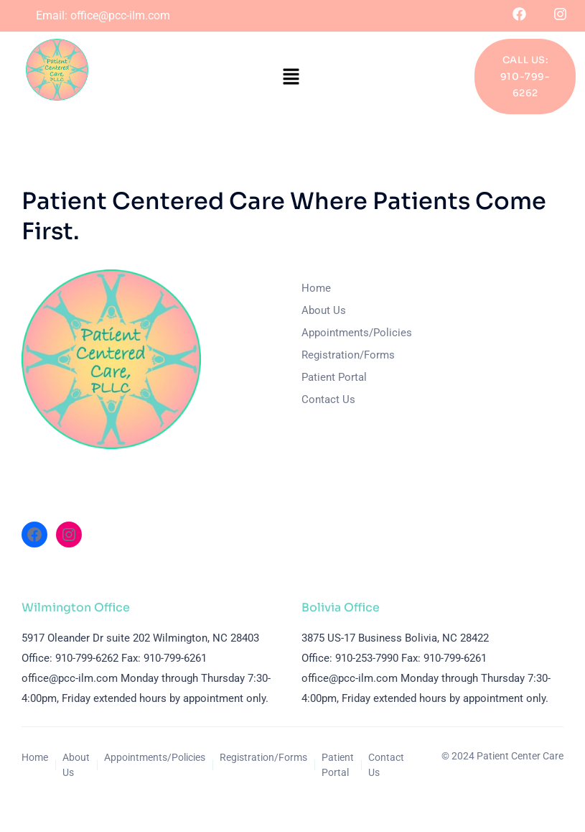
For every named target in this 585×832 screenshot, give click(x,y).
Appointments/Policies (356, 332)
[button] (290, 76)
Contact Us (328, 399)
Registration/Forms (348, 354)
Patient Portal (334, 377)
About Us (323, 310)
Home (316, 288)
